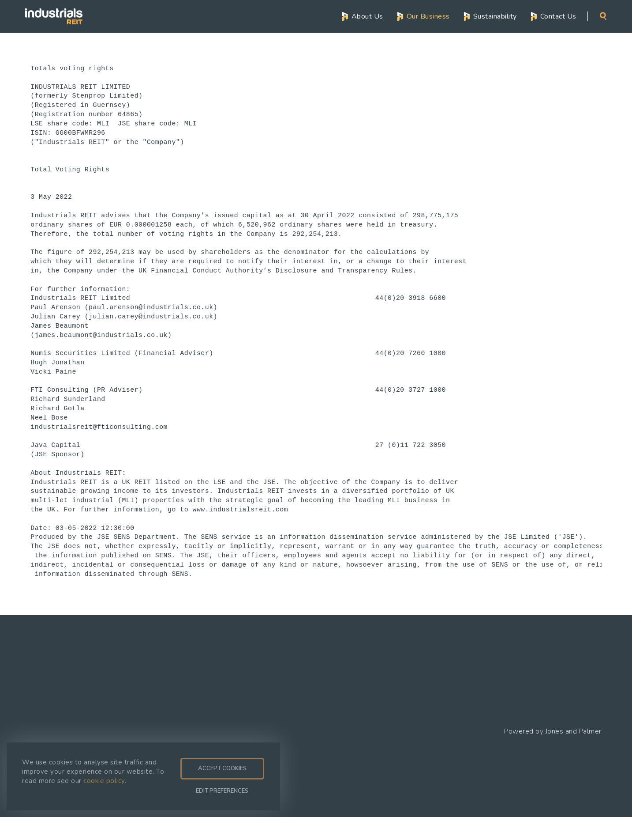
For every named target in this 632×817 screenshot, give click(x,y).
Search (603, 16)
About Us (367, 16)
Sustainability (495, 16)
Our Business (428, 16)
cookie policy (104, 780)
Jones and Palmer (574, 731)
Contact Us (558, 16)
